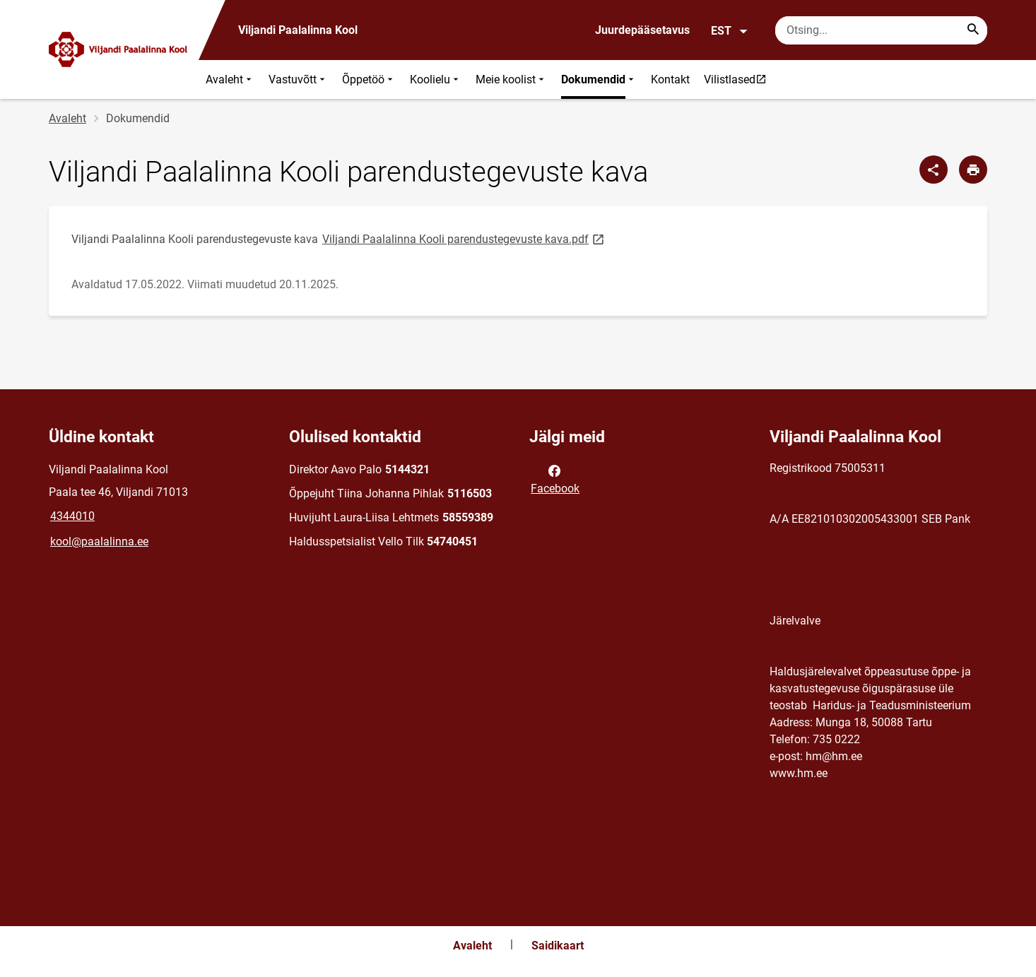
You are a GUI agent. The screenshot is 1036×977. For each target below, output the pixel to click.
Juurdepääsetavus (642, 30)
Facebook (555, 478)
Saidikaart (557, 945)
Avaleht (230, 79)
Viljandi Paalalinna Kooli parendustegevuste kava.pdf (464, 238)
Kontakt (670, 79)
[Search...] (973, 30)
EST (729, 31)
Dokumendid (599, 79)
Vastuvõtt (298, 79)
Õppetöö (369, 79)
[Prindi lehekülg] (973, 169)
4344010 (72, 516)
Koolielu (435, 79)
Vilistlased (738, 79)
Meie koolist (511, 79)
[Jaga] (933, 169)
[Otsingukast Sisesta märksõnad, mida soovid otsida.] (881, 30)
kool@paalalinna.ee (99, 541)
